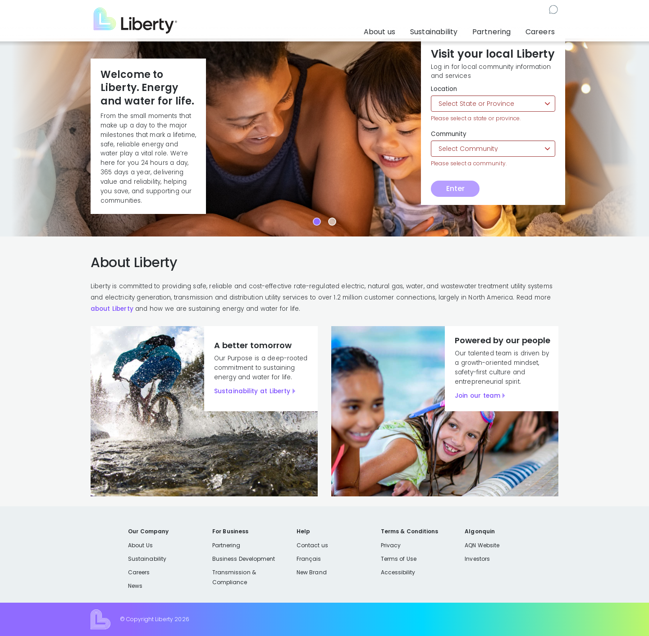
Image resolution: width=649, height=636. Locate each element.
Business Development (243, 559)
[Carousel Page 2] (332, 221)
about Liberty (112, 308)
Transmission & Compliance (234, 577)
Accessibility (398, 572)
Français (309, 559)
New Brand (312, 572)
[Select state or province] (493, 103)
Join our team (477, 395)
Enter (455, 188)
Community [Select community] (448, 134)
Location (444, 89)
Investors (477, 559)
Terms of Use (399, 559)
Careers (541, 29)
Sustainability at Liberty (252, 391)
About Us (140, 545)
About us (396, 29)
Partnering (499, 29)
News (135, 586)
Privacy (391, 545)
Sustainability (446, 29)
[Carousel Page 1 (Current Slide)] (316, 221)
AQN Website (482, 545)
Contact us (539, 10)
